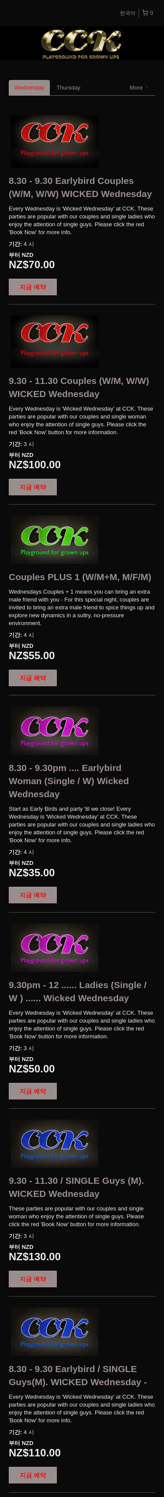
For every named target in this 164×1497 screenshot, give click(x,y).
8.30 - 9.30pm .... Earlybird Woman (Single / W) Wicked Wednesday (69, 781)
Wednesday (29, 87)
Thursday (68, 87)
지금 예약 (33, 286)
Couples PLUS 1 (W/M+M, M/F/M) (80, 577)
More (139, 87)
